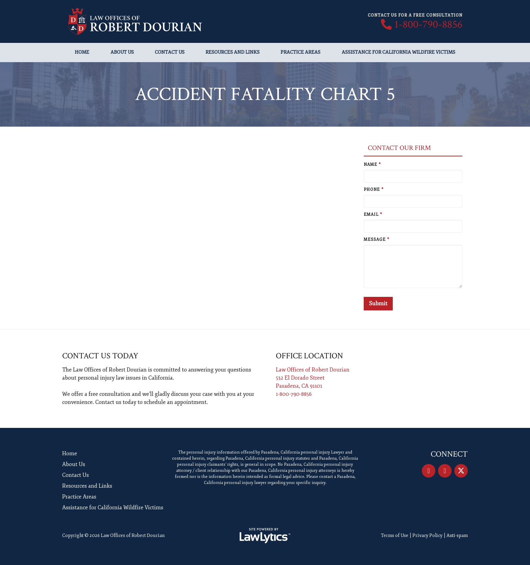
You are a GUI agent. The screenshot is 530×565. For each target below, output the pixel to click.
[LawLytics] (265, 535)
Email (373, 214)
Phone (374, 189)
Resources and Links (233, 52)
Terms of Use (394, 535)
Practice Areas (300, 52)
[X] (461, 471)
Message (376, 239)
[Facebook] (428, 471)
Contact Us (170, 52)
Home (82, 52)
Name (372, 164)
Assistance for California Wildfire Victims (398, 52)
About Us (122, 52)
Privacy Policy (427, 535)
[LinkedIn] (445, 471)
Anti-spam (457, 535)
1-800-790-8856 (428, 25)
